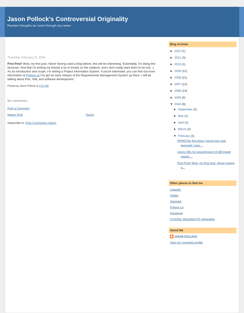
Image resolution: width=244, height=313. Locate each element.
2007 (178, 84)
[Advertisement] (61, 44)
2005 (178, 97)
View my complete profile (186, 242)
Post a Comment (19, 108)
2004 (178, 104)
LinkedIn (175, 189)
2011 (178, 57)
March (182, 129)
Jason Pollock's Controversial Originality (67, 18)
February (184, 136)
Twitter (174, 195)
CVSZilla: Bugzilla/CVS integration (192, 219)
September (185, 109)
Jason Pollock (185, 236)
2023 (178, 51)
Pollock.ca (33, 75)
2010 (178, 64)
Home (90, 114)
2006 (178, 90)
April (181, 122)
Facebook (176, 213)
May (181, 116)
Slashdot (175, 201)
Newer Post (15, 114)
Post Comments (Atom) (40, 123)
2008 (178, 77)
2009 (178, 71)
